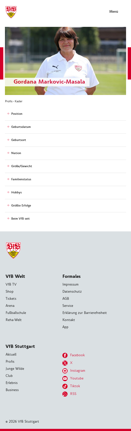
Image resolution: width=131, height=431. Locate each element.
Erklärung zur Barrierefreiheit (84, 312)
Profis (8, 101)
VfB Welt (15, 276)
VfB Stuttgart (20, 346)
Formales (71, 276)
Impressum (70, 284)
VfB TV (11, 284)
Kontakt (68, 320)
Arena (10, 305)
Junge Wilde (15, 368)
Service (67, 305)
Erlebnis (12, 383)
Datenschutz (72, 291)
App (65, 327)
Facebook (73, 355)
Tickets (11, 298)
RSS (69, 394)
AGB (65, 298)
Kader (18, 101)
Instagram (73, 370)
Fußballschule (16, 312)
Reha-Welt (14, 320)
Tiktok (71, 386)
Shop (10, 291)
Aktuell (11, 354)
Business (12, 390)
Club (9, 375)
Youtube (72, 378)
